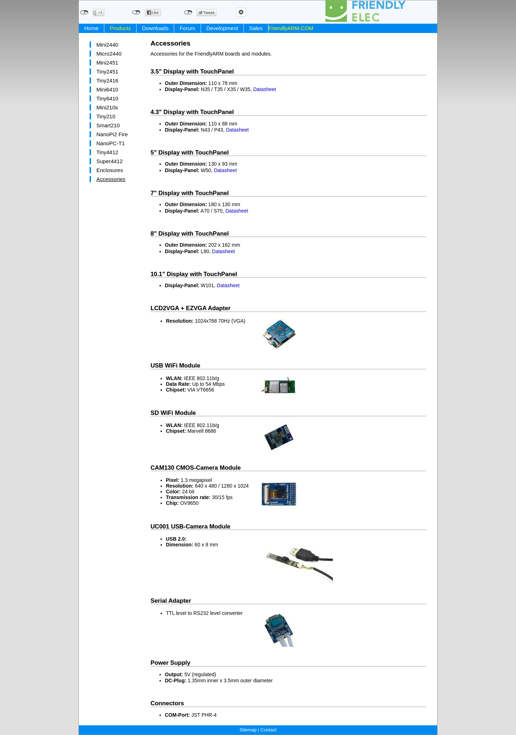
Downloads (155, 28)
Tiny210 (105, 116)
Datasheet (264, 89)
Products (120, 28)
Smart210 (108, 125)
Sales (256, 28)
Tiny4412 (107, 152)
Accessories (110, 179)
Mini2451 (107, 63)
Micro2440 (108, 54)
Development (222, 28)
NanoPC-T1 (110, 143)
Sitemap (248, 729)
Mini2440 (107, 45)
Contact (269, 729)
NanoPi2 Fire (112, 134)
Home (91, 28)
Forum (187, 28)
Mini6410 (107, 89)
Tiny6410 (107, 98)
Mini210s (107, 107)
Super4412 (109, 161)
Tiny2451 (107, 71)
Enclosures (109, 170)
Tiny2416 (107, 80)
